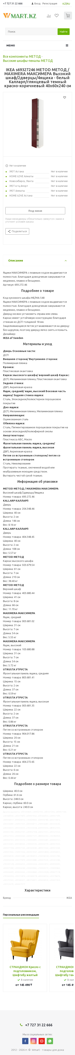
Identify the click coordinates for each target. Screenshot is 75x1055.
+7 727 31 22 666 (12, 3)
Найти (63, 31)
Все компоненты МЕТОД (22, 56)
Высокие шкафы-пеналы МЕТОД (28, 60)
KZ (64, 3)
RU (68, 3)
